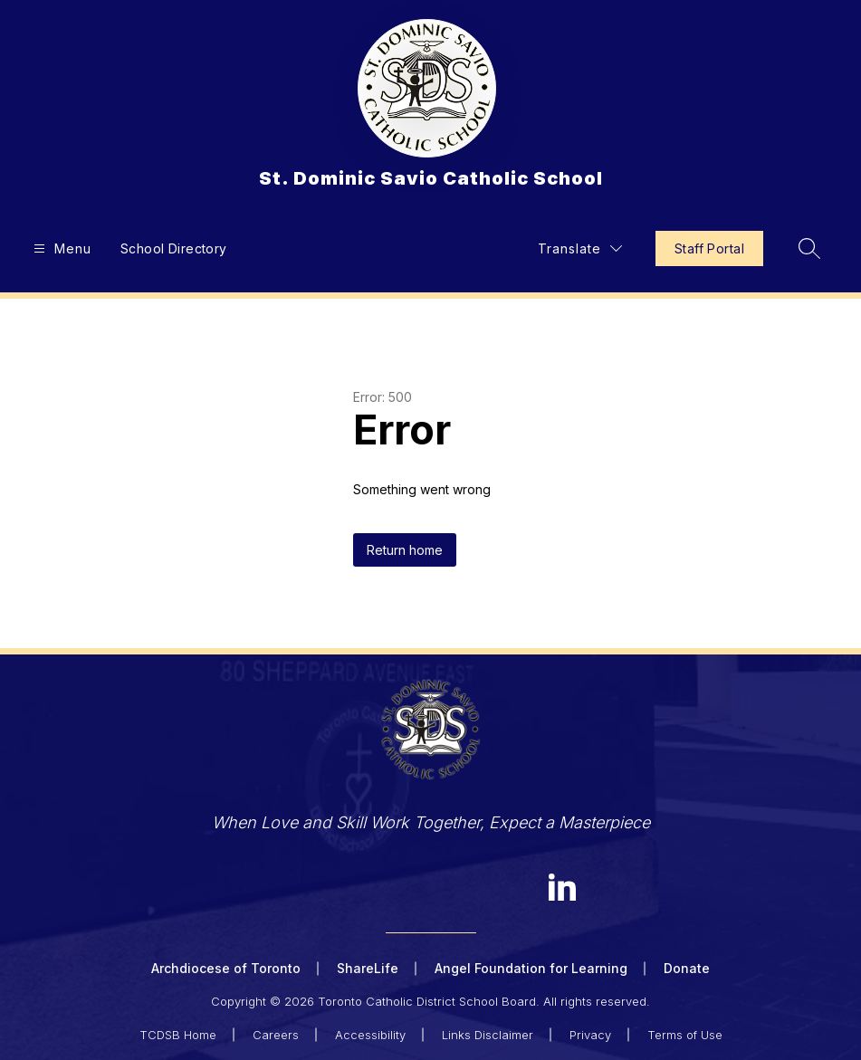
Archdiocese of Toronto (226, 968)
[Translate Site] (580, 248)
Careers (276, 1034)
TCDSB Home (177, 1034)
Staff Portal (709, 248)
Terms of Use (684, 1034)
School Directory (173, 248)
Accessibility (370, 1034)
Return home (405, 550)
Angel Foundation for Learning (531, 968)
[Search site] (809, 248)
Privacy (590, 1034)
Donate (687, 968)
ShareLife (367, 968)
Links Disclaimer (487, 1034)
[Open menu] (60, 248)
